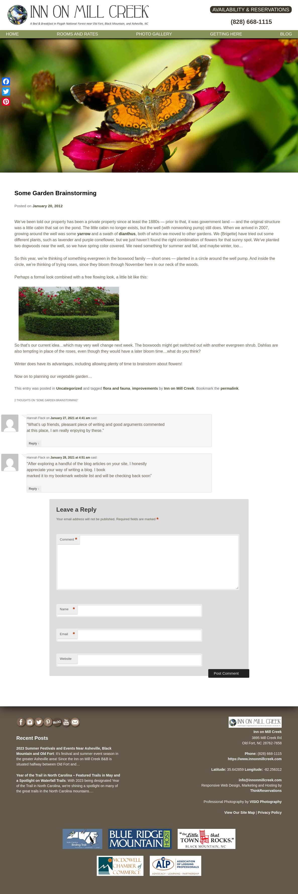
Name (67, 609)
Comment (68, 539)
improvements (145, 388)
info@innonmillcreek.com (260, 780)
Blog (286, 34)
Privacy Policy (270, 812)
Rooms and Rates (77, 34)
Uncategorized (69, 388)
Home (12, 34)
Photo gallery (154, 34)
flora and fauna (116, 388)
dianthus (127, 234)
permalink (229, 388)
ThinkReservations (266, 791)
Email (67, 634)
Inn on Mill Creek (179, 388)
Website (66, 659)
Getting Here (226, 34)
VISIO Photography (266, 802)
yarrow (83, 234)
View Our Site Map (239, 812)
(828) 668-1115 (251, 21)
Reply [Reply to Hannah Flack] (34, 443)
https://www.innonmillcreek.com (255, 759)
